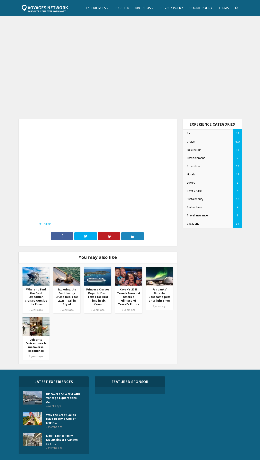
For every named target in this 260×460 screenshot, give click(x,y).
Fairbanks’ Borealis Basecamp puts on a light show (160, 295)
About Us (143, 8)
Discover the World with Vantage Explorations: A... (63, 398)
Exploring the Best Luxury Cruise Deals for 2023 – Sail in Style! (67, 297)
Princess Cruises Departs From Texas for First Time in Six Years (97, 297)
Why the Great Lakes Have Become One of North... (61, 418)
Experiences (96, 8)
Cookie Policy (201, 8)
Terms (223, 8)
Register (122, 8)
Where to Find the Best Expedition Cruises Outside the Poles (36, 297)
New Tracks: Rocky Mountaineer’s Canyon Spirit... (62, 439)
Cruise (46, 224)
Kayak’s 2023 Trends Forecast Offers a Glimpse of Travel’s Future (128, 297)
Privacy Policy (172, 8)
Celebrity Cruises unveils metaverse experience (36, 345)
